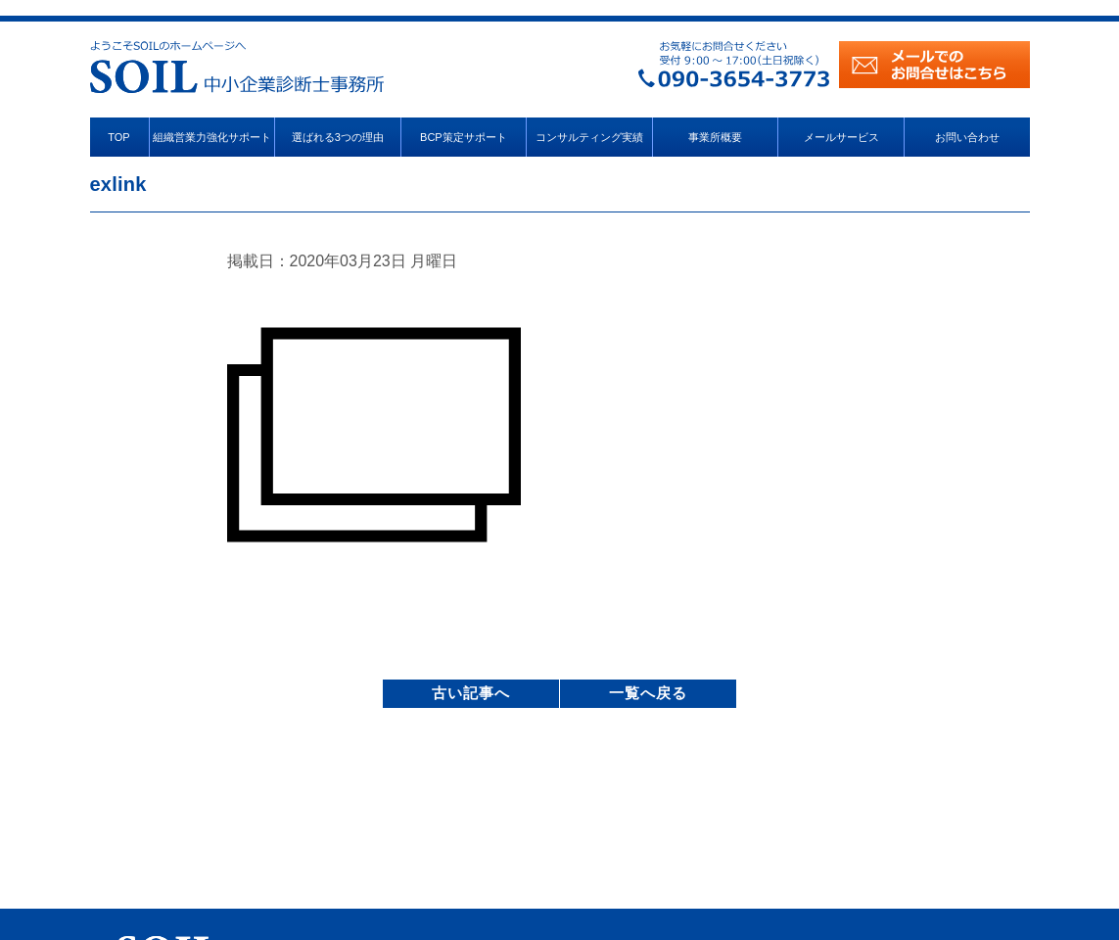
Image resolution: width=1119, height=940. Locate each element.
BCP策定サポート (463, 137)
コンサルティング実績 (589, 137)
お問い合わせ (967, 137)
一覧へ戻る (648, 692)
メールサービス (841, 137)
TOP (118, 137)
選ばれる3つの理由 (338, 137)
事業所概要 (715, 137)
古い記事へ (471, 692)
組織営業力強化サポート (212, 137)
